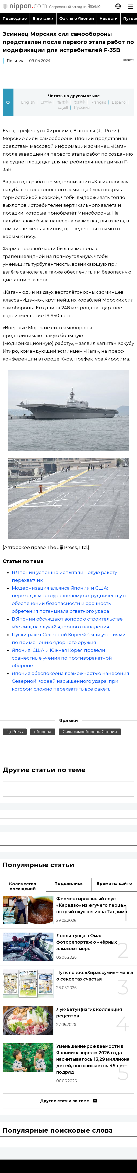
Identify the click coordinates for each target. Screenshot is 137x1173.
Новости (109, 18)
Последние (15, 18)
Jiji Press (15, 731)
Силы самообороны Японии (90, 731)
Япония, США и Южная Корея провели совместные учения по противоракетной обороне (62, 657)
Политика (16, 60)
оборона (42, 731)
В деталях (43, 18)
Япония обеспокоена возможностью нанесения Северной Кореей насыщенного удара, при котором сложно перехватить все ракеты (70, 681)
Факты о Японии (76, 18)
